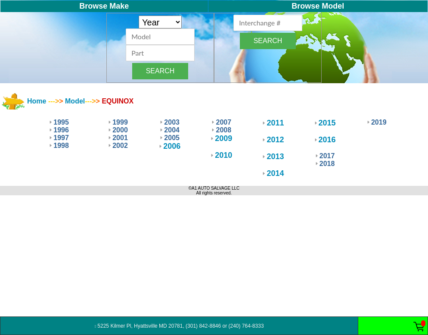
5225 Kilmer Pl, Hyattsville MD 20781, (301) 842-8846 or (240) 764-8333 (179, 326)
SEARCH (160, 71)
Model (75, 101)
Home (36, 101)
